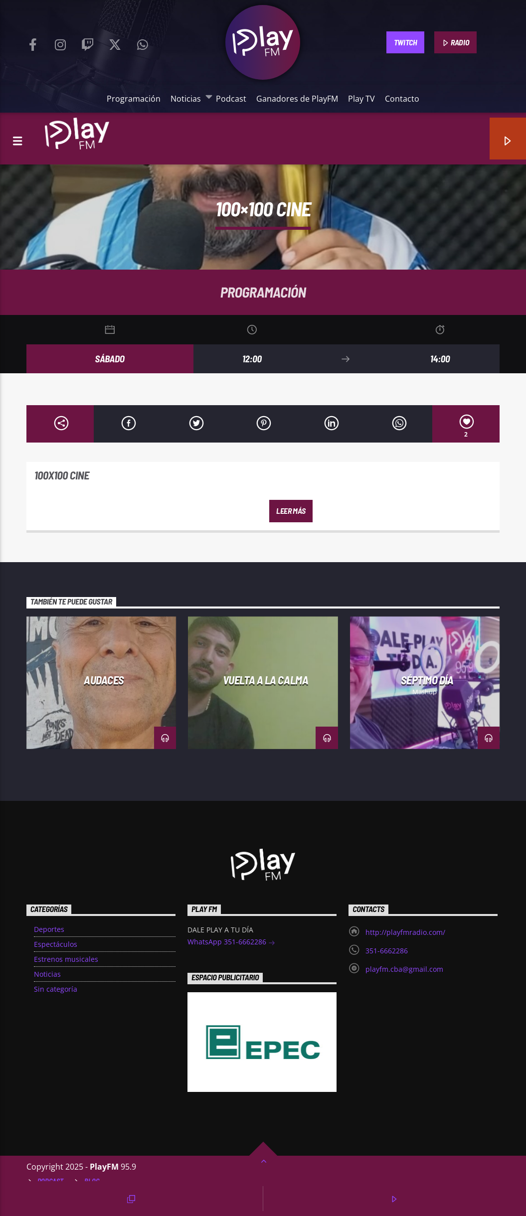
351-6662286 (386, 950)
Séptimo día (427, 679)
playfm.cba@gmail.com (404, 969)
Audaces (104, 679)
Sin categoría (55, 989)
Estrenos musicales (66, 959)
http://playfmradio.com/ (405, 932)
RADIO (456, 42)
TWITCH (405, 42)
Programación (134, 98)
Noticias (188, 98)
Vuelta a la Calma (265, 679)
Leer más (290, 510)
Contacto (402, 98)
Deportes (49, 929)
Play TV (361, 98)
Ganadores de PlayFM (297, 98)
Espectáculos (55, 944)
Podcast (231, 98)
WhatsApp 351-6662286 (231, 942)
